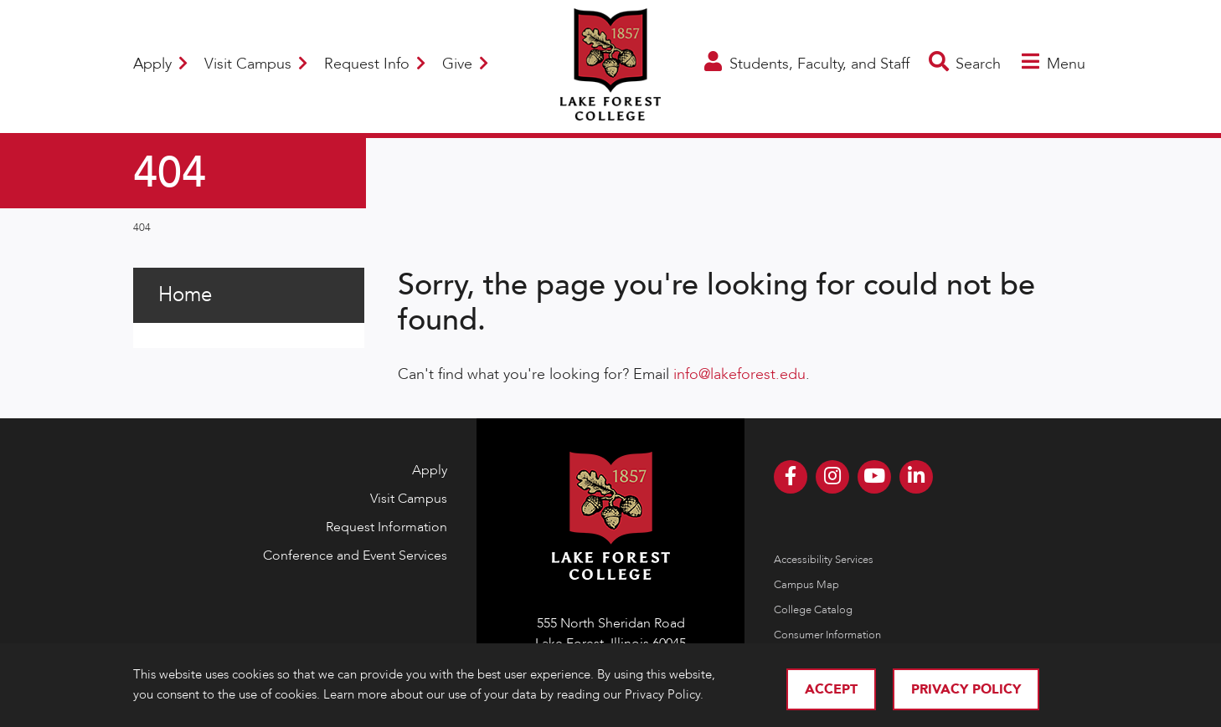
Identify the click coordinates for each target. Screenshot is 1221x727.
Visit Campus (255, 64)
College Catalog (813, 609)
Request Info (374, 64)
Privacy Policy (966, 689)
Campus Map (806, 584)
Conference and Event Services (355, 555)
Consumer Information (827, 635)
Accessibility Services (823, 559)
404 (142, 227)
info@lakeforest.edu (739, 374)
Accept (831, 689)
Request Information (386, 527)
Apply (160, 64)
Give (465, 64)
